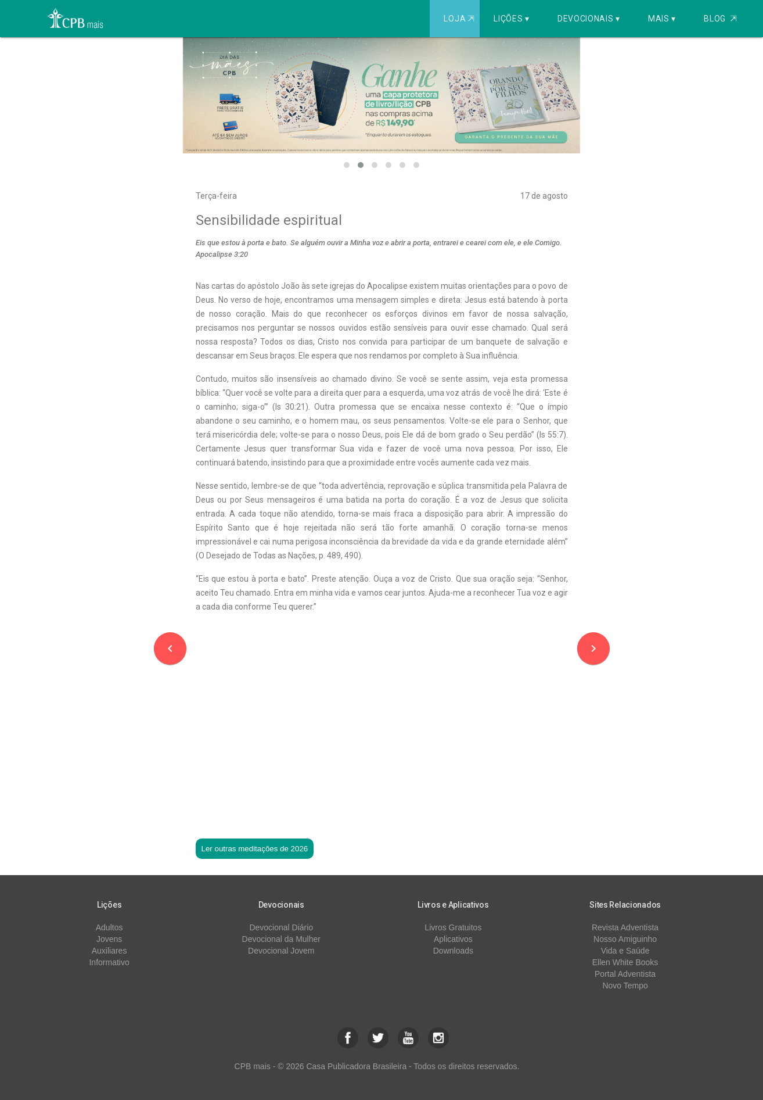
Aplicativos (453, 939)
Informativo (109, 962)
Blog (720, 18)
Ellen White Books (625, 962)
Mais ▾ (662, 18)
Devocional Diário (281, 927)
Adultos (109, 927)
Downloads (453, 950)
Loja (460, 18)
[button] (347, 165)
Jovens (109, 939)
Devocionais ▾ (588, 18)
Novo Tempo (624, 985)
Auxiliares (109, 950)
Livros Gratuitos (452, 927)
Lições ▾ (512, 18)
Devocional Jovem (281, 950)
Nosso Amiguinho (625, 939)
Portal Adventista (625, 974)
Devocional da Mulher (281, 939)
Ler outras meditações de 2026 (254, 848)
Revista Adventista (625, 927)
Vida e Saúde (625, 950)
